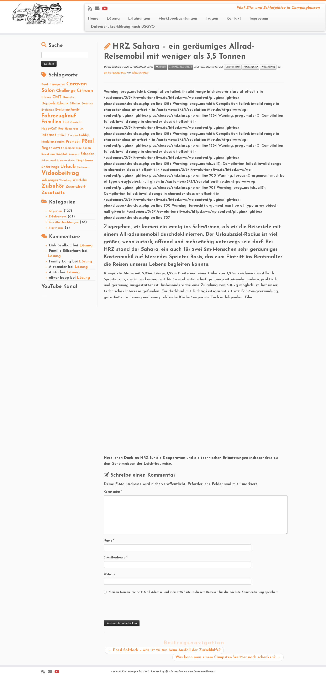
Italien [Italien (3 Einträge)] (61, 135)
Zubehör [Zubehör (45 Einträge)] (52, 186)
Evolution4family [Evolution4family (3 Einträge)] (67, 109)
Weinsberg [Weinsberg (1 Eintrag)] (65, 180)
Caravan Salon (232, 67)
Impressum (258, 19)
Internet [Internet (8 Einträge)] (48, 135)
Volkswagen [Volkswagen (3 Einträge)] (49, 180)
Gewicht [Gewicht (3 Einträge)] (76, 122)
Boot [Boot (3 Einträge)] (44, 84)
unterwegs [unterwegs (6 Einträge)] (50, 167)
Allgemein (56, 211)
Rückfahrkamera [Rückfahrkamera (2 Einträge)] (67, 154)
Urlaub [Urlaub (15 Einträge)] (68, 167)
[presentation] (135, 608)
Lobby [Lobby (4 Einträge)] (84, 135)
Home (93, 19)
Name (109, 540)
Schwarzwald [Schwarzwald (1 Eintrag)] (48, 161)
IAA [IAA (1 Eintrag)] (81, 129)
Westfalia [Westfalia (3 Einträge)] (80, 180)
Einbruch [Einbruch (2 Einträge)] (87, 103)
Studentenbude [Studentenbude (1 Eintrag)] (66, 161)
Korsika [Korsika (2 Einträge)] (73, 135)
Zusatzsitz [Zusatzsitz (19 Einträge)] (53, 192)
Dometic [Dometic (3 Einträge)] (69, 97)
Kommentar (113, 491)
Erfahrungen (139, 19)
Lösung (113, 19)
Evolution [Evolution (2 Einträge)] (47, 110)
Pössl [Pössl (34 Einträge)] (88, 141)
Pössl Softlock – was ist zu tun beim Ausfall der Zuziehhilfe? (164, 650)
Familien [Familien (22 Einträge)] (51, 122)
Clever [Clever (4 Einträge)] (46, 97)
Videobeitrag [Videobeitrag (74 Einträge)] (60, 173)
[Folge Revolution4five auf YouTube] (106, 8)
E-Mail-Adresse (115, 557)
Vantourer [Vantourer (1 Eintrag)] (83, 167)
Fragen (211, 19)
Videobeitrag (268, 67)
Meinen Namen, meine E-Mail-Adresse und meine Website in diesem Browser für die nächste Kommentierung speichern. (194, 592)
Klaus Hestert (140, 73)
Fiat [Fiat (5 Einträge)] (66, 122)
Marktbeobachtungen (177, 19)
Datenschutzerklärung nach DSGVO (123, 27)
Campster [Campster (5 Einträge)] (57, 84)
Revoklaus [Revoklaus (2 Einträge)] (48, 154)
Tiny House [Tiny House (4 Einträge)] (84, 160)
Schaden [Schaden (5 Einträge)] (87, 154)
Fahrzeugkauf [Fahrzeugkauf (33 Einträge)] (58, 116)
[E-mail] (98, 8)
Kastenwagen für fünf (135, 672)
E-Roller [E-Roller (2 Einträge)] (75, 103)
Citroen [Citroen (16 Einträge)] (85, 91)
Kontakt (233, 19)
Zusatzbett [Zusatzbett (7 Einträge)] (75, 187)
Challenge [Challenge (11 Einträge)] (65, 91)
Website (109, 574)
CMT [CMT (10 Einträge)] (57, 97)
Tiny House (56, 228)
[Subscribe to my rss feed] (91, 8)
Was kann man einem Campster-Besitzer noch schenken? (227, 657)
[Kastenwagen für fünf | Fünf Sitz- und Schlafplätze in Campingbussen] (37, 13)
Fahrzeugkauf (250, 67)
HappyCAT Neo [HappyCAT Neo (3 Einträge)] (52, 128)
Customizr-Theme (204, 672)
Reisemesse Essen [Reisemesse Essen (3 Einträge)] (78, 148)
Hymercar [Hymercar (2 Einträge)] (71, 128)
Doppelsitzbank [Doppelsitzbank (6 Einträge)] (54, 103)
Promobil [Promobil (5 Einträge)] (73, 142)
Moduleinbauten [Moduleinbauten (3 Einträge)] (52, 142)
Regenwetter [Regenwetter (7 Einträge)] (52, 148)
